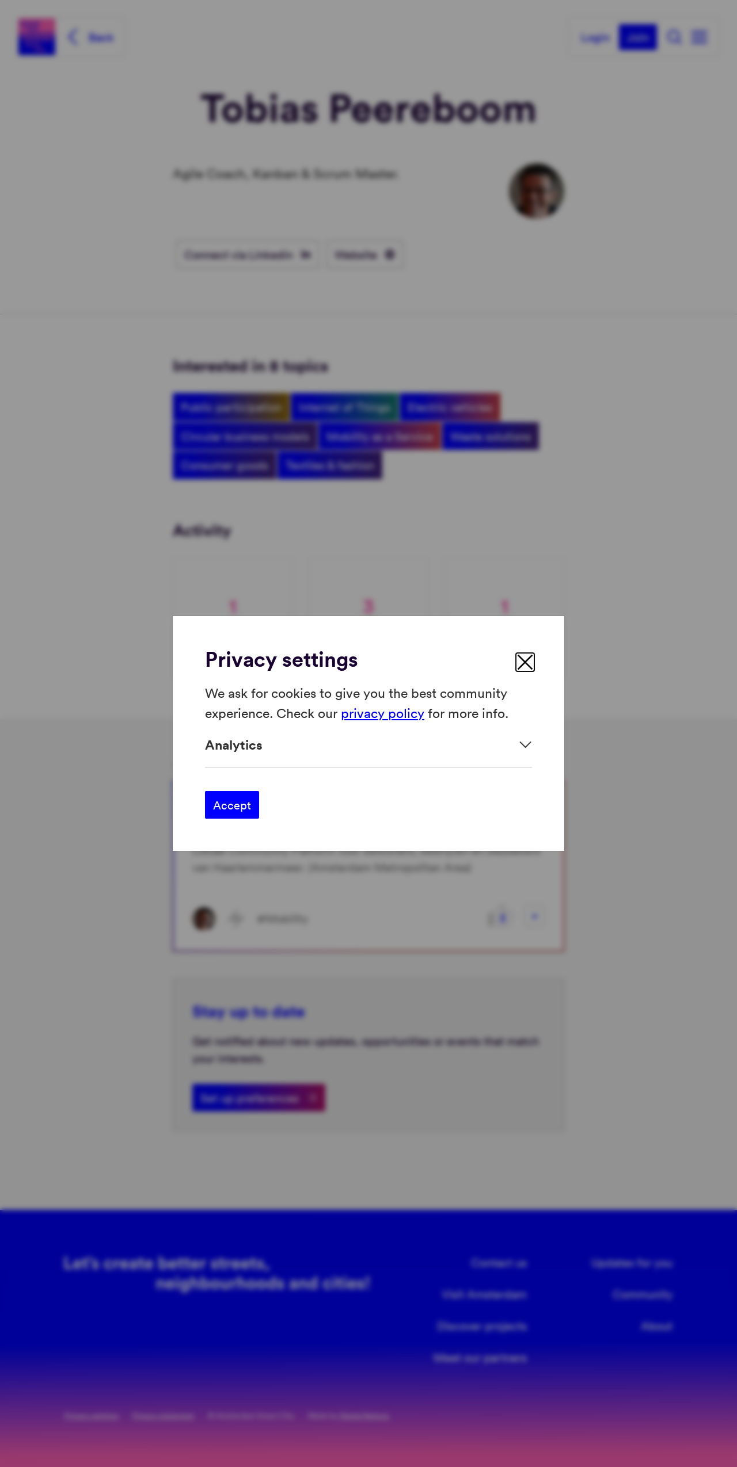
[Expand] (368, 745)
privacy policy (382, 712)
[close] (525, 662)
